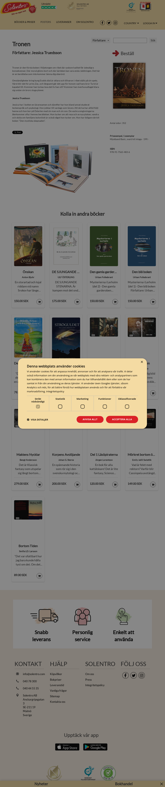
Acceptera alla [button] (122, 419)
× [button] (142, 362)
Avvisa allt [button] (90, 419)
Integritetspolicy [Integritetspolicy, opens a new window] (55, 391)
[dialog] (82, 393)
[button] (37, 419)
